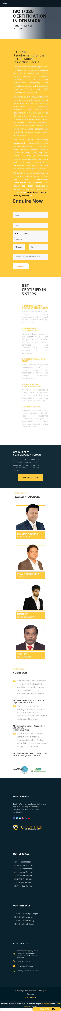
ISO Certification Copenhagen (25, 913)
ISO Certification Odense (23, 924)
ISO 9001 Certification (22, 862)
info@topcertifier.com (25, 966)
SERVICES (29, 26)
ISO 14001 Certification (22, 865)
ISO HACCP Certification (23, 879)
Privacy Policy (30, 997)
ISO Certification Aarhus (23, 917)
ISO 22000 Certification (22, 872)
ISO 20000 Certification (22, 875)
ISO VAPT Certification (22, 882)
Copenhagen (33, 192)
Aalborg (17, 195)
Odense (25, 195)
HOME (16, 26)
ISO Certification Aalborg (23, 920)
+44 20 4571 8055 (23, 961)
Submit (20, 266)
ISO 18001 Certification (22, 869)
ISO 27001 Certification (22, 886)
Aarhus (43, 192)
